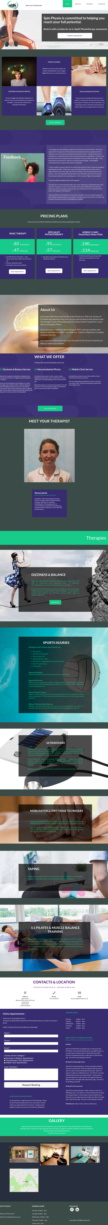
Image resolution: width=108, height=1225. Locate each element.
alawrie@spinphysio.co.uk (12, 1217)
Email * (7, 1048)
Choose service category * (14, 1056)
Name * (7, 1033)
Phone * (7, 1041)
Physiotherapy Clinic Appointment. (20, 1060)
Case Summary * (11, 1067)
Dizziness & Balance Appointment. (20, 1058)
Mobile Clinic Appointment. (16, 1063)
